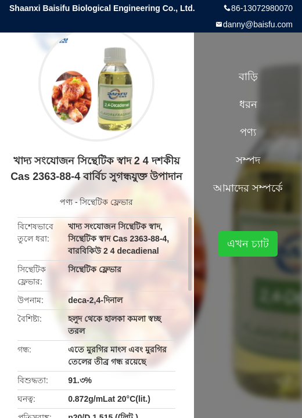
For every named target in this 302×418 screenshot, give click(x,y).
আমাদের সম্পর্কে (248, 188)
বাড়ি (248, 76)
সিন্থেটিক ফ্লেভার (106, 202)
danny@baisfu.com (258, 24)
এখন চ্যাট (248, 244)
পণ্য (66, 202)
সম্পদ (248, 160)
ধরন (248, 104)
